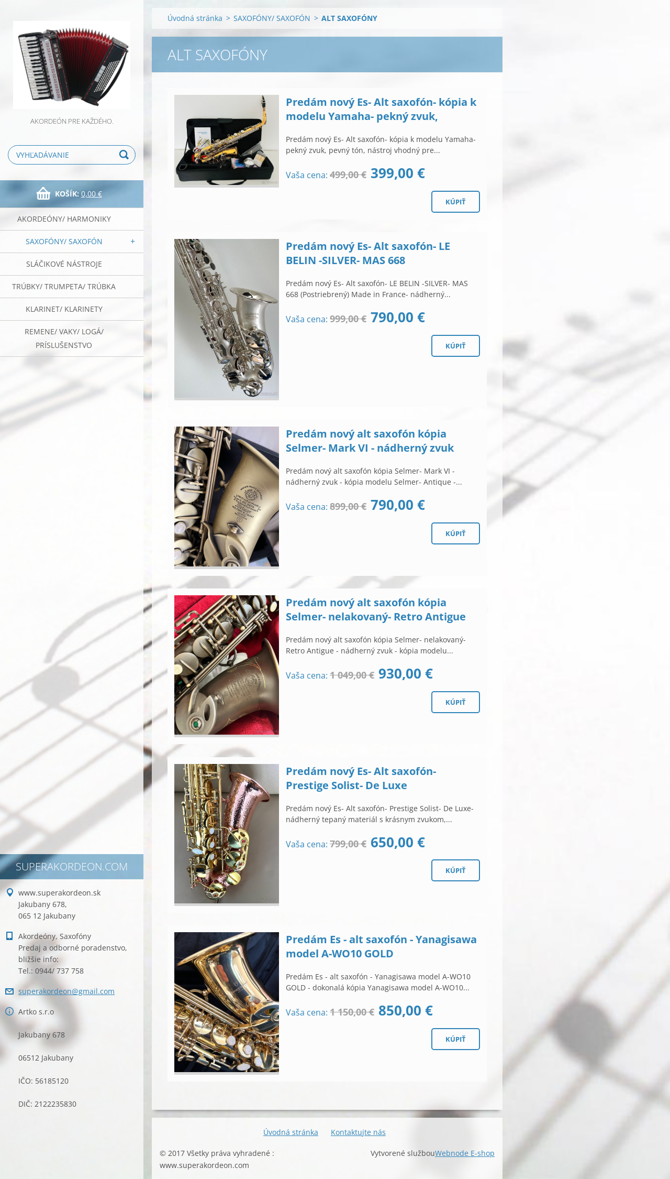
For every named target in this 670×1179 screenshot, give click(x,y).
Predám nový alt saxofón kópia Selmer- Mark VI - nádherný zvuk (370, 441)
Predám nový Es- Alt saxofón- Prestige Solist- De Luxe (361, 778)
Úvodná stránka (195, 18)
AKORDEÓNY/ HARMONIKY (64, 219)
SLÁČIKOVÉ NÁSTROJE (64, 264)
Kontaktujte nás (358, 1132)
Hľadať (125, 154)
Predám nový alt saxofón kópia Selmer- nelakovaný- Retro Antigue (376, 609)
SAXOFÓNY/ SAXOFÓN (64, 241)
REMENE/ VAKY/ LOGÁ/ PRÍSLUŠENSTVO (64, 338)
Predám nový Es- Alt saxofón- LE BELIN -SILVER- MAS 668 (368, 253)
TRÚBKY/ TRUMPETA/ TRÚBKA (64, 286)
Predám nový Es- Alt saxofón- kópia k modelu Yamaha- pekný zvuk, (381, 109)
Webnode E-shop (465, 1153)
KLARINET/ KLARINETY (64, 309)
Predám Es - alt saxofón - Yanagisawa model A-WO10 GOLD (381, 946)
